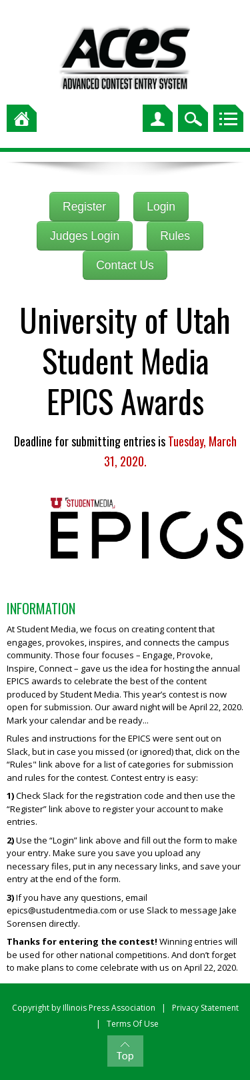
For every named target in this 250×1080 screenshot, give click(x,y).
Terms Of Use (133, 1023)
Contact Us (125, 265)
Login (161, 206)
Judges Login (84, 236)
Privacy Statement (205, 1007)
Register (84, 206)
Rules (175, 236)
